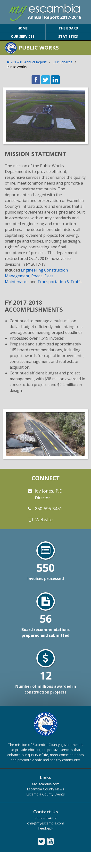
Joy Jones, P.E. (49, 494)
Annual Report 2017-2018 (54, 17)
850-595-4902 (46, 818)
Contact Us (45, 812)
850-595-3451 (48, 508)
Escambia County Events (45, 794)
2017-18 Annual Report (28, 62)
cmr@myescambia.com (45, 823)
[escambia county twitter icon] (41, 841)
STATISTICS (68, 36)
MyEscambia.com (45, 784)
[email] (30, 491)
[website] (31, 519)
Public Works (17, 66)
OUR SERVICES (22, 36)
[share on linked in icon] (55, 82)
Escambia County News (45, 789)
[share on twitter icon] (45, 82)
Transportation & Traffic (59, 281)
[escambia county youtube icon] (50, 841)
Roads (36, 276)
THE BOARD (68, 28)
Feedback (45, 828)
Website (44, 520)
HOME (22, 28)
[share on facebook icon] (36, 82)
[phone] (30, 508)
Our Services (62, 62)
